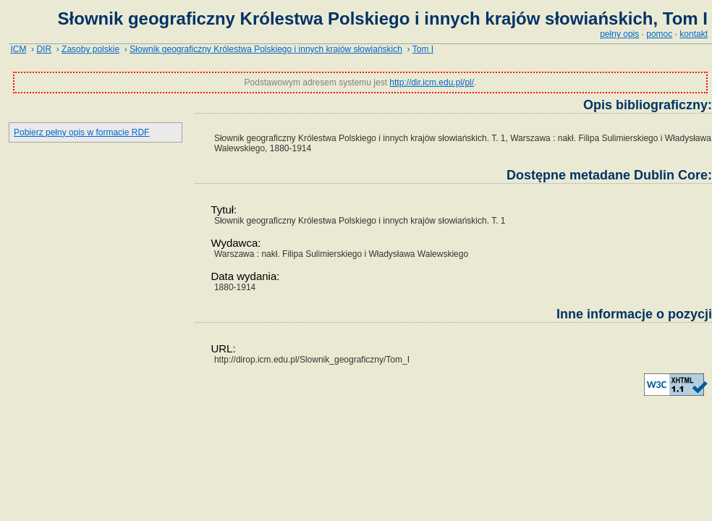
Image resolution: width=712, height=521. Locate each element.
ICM (18, 49)
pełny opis (619, 34)
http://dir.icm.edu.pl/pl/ (431, 82)
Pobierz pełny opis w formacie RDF (81, 132)
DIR (43, 49)
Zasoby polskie (90, 49)
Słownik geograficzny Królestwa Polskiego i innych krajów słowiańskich (266, 49)
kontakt (693, 34)
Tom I (422, 49)
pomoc (659, 34)
